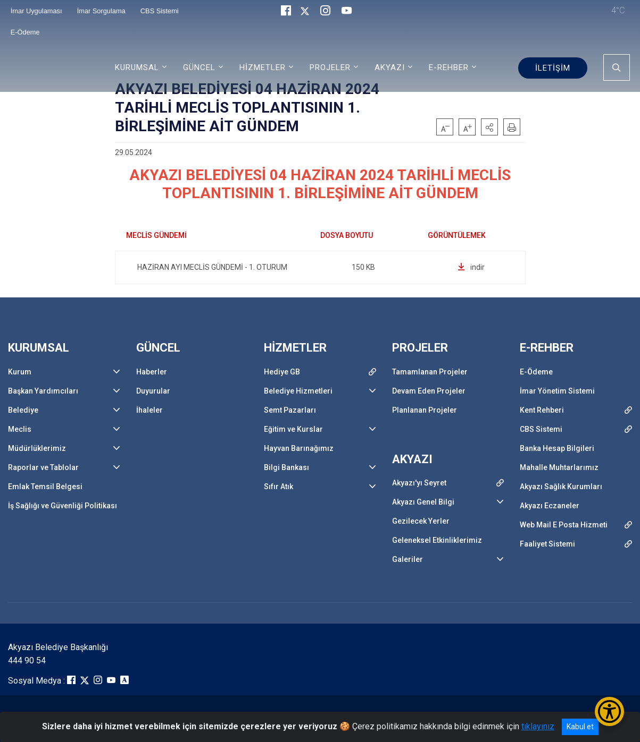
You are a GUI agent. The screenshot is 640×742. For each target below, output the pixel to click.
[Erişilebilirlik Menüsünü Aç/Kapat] (609, 711)
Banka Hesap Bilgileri (557, 448)
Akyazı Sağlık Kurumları (561, 486)
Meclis (19, 429)
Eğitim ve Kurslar (293, 429)
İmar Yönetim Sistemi (557, 391)
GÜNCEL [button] (199, 67)
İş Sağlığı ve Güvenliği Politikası (62, 505)
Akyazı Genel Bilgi (423, 502)
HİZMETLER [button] (262, 67)
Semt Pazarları (290, 410)
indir (471, 267)
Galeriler (407, 559)
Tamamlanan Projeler (430, 372)
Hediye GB (282, 372)
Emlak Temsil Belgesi (45, 486)
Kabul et (580, 726)
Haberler (151, 372)
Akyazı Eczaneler (549, 505)
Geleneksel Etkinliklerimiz (437, 540)
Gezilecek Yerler (421, 521)
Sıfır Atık (278, 486)
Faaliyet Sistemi (547, 544)
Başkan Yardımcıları (43, 391)
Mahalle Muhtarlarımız (559, 467)
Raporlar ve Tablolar (43, 467)
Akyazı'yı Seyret (419, 483)
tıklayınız (537, 726)
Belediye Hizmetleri (298, 391)
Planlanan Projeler (424, 410)
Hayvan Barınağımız (299, 448)
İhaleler (149, 410)
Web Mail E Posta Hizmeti (564, 525)
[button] (489, 126)
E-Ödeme (25, 32)
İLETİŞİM (552, 68)
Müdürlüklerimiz (37, 448)
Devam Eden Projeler (429, 391)
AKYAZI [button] (390, 67)
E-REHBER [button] (449, 67)
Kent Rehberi (542, 410)
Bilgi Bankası (286, 467)
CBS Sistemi (541, 429)
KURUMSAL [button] (137, 67)
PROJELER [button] (330, 67)
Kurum (19, 372)
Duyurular (153, 391)
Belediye (23, 410)
